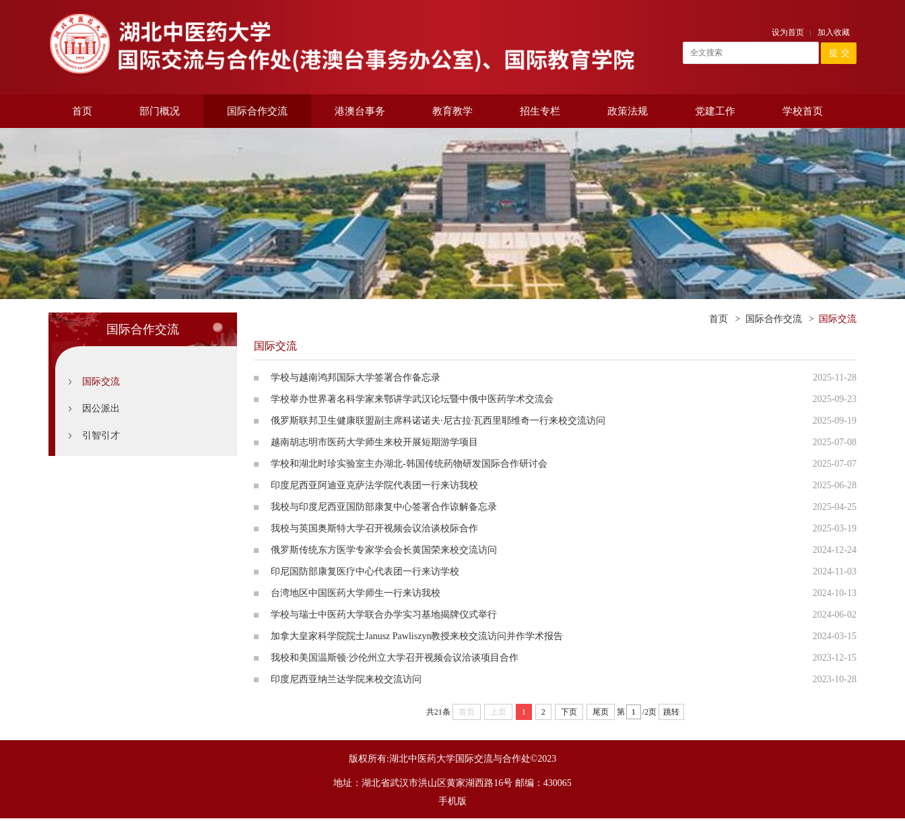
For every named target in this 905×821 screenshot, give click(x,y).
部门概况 (159, 111)
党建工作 (715, 111)
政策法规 (627, 111)
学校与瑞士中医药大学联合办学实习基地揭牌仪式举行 (384, 615)
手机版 (452, 801)
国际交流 (101, 381)
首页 (82, 111)
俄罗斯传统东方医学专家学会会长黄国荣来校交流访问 (384, 550)
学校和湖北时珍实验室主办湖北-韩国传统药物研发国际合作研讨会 (409, 464)
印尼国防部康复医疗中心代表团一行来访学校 (365, 571)
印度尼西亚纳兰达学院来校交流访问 (346, 679)
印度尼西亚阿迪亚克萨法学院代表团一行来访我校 (374, 485)
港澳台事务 (360, 111)
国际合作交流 (257, 111)
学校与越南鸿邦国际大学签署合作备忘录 (355, 377)
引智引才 (101, 435)
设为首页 (788, 32)
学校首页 (802, 111)
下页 (569, 712)
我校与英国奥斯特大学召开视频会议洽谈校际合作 (374, 528)
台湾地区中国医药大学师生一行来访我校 (355, 593)
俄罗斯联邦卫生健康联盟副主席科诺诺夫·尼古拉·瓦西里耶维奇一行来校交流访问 (438, 421)
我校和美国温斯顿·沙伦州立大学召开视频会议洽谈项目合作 (394, 658)
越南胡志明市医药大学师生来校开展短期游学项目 (374, 442)
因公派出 (101, 408)
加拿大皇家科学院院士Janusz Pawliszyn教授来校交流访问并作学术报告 (417, 636)
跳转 (671, 712)
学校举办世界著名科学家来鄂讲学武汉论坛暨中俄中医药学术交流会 (412, 399)
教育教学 (452, 111)
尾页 (601, 712)
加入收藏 (833, 32)
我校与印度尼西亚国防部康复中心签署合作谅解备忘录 (384, 507)
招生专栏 (540, 111)
